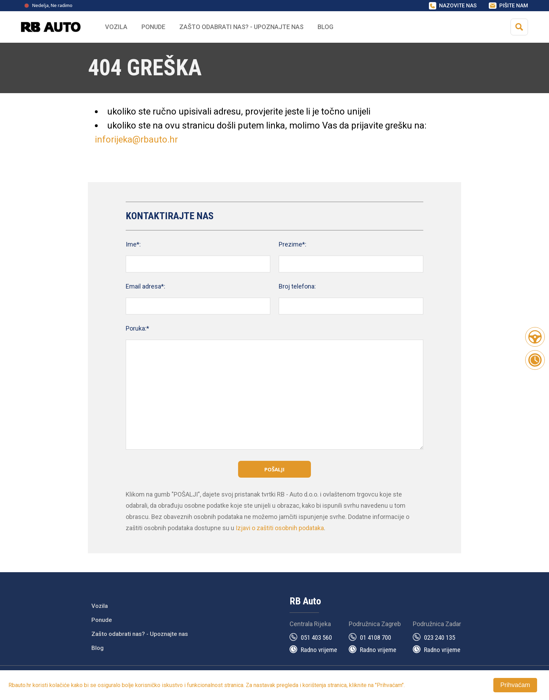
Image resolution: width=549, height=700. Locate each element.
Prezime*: (292, 244)
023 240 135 (439, 637)
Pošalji (274, 469)
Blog (325, 26)
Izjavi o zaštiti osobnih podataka (280, 528)
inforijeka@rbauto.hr (136, 139)
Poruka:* (137, 328)
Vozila (99, 605)
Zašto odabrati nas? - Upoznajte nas (139, 633)
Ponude (101, 619)
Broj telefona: (297, 286)
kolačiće (59, 685)
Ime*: (133, 244)
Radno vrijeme (319, 650)
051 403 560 (316, 637)
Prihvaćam (515, 684)
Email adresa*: (145, 286)
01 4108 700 (375, 637)
